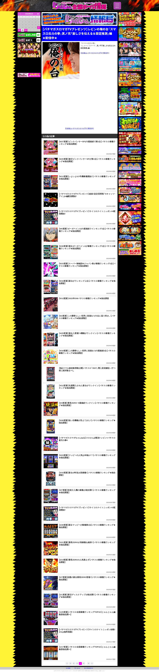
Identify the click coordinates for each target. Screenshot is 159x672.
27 (39, 27)
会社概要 (68, 668)
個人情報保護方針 (88, 668)
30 (26, 30)
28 (19, 30)
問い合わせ (77, 668)
